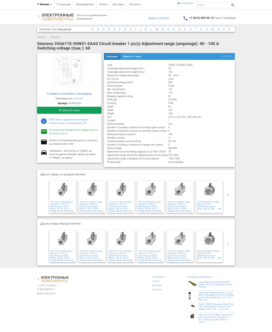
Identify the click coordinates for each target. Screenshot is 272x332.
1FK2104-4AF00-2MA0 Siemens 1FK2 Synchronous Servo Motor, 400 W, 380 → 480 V (209, 206)
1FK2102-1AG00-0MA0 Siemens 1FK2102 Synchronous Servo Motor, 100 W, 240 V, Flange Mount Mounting (62, 206)
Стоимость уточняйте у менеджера (69, 93)
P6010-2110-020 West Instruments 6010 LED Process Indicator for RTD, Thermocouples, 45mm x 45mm (216, 318)
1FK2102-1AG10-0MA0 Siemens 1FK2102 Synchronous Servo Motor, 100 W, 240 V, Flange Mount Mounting (120, 206)
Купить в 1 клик (132, 56)
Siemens (55, 37)
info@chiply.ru (186, 3)
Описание (112, 56)
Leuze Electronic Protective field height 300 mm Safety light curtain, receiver (216, 284)
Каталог (41, 37)
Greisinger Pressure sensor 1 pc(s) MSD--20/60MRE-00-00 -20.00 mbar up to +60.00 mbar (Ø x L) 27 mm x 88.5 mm (216, 296)
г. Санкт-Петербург (47, 285)
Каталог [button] (44, 4)
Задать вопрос (158, 18)
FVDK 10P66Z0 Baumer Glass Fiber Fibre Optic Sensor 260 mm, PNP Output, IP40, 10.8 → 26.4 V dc (216, 306)
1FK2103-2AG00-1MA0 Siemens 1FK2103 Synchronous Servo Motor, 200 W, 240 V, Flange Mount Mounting (150, 206)
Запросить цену (69, 110)
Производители (85, 4)
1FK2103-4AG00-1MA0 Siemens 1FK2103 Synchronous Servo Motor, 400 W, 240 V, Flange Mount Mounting (179, 206)
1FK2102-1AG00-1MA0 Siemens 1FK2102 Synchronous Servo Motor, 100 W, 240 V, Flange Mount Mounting (91, 206)
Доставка (118, 4)
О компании (64, 4)
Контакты (135, 4)
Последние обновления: (199, 277)
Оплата (103, 4)
